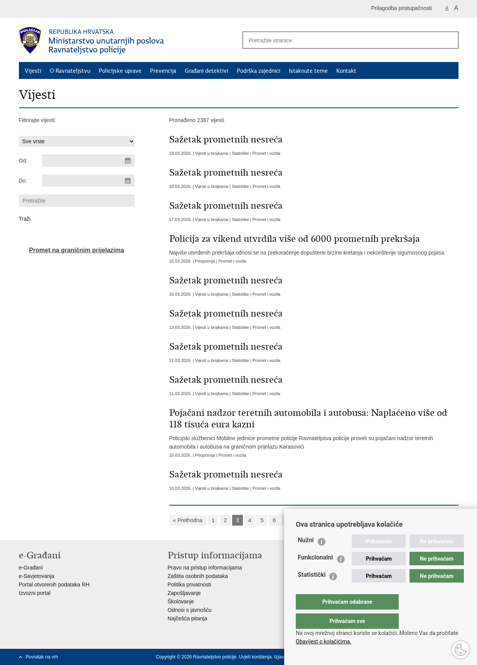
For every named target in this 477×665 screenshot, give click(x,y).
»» (374, 520)
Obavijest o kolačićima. (323, 641)
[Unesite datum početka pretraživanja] (88, 160)
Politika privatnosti (189, 584)
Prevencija (163, 70)
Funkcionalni (315, 572)
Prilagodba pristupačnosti (401, 8)
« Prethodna (187, 520)
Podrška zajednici (258, 70)
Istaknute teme (308, 70)
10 (325, 520)
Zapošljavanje (184, 593)
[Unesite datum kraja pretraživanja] (88, 180)
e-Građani (31, 567)
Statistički (311, 590)
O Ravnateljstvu (70, 70)
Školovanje (181, 601)
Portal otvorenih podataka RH (54, 584)
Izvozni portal (35, 593)
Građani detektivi (206, 70)
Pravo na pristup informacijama (205, 567)
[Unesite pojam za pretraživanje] (339, 40)
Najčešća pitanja (187, 618)
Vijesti (33, 70)
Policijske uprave (120, 70)
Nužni (306, 555)
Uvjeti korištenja (255, 657)
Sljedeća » (349, 520)
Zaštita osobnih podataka (198, 576)
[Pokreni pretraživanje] (449, 40)
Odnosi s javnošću (190, 610)
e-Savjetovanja (37, 576)
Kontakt (346, 70)
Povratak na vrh (42, 657)
